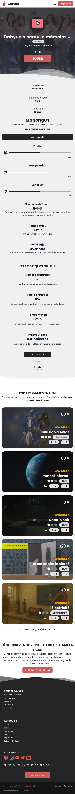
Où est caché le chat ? (50, 563)
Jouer (6, 724)
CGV (23, 791)
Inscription (8, 708)
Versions (8, 701)
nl (52, 765)
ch (15, 765)
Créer (6, 728)
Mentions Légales (10, 791)
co (48, 765)
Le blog (7, 734)
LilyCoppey (60, 612)
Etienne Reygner (34, 786)
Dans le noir (59, 519)
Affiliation (30, 791)
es (28, 765)
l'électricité (59, 607)
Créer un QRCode (11, 741)
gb (36, 765)
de (10, 765)
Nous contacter (10, 698)
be (19, 765)
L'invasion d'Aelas (53, 432)
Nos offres (8, 731)
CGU (19, 791)
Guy (64, 481)
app (42, 765)
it (32, 765)
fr (5, 765)
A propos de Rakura (12, 694)
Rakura (61, 437)
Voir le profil (37, 137)
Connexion (8, 704)
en (24, 765)
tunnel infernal (56, 476)
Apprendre (9, 737)
